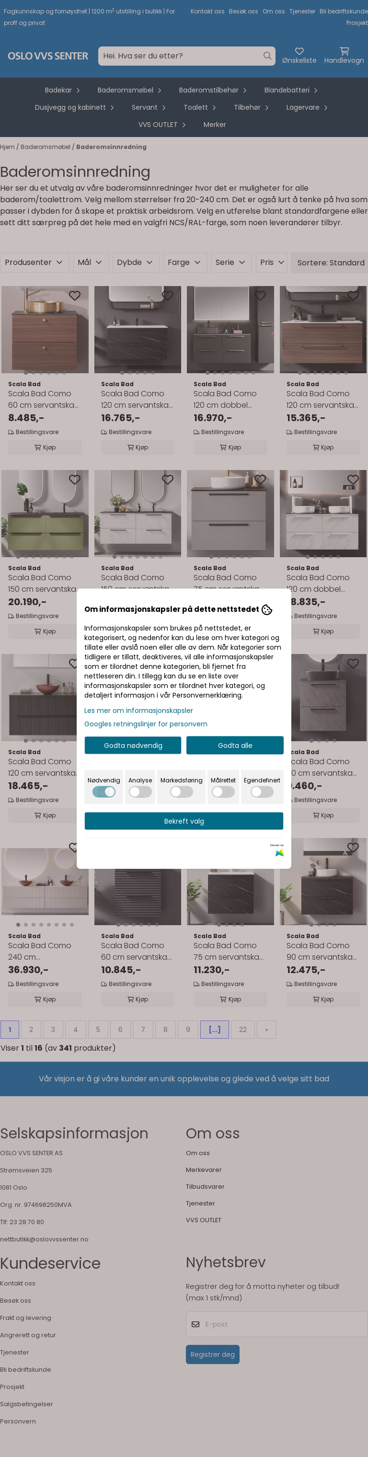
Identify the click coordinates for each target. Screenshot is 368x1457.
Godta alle (235, 745)
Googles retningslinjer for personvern (145, 723)
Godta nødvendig (133, 745)
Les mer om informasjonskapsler (138, 710)
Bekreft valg (184, 821)
